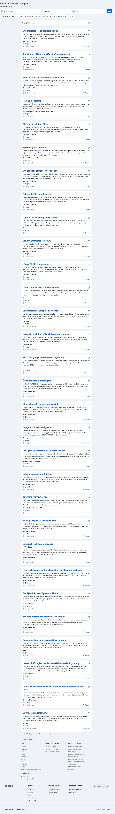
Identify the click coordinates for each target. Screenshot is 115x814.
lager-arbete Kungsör (50, 746)
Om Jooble (30, 789)
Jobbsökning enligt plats (27, 779)
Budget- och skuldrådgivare (37, 427)
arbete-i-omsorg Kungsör (51, 751)
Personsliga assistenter (35, 147)
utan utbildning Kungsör (75, 746)
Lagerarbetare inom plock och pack (40, 310)
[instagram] (99, 786)
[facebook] (94, 786)
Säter (22, 751)
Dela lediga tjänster (54, 789)
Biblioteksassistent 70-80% (37, 240)
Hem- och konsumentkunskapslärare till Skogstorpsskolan (52, 570)
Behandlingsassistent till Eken (38, 474)
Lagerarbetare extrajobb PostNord (40, 217)
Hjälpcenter (30, 798)
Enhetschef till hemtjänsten (37, 194)
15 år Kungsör (72, 764)
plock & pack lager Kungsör (76, 761)
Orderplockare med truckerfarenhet (41, 287)
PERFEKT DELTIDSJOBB (35, 497)
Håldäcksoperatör (32, 100)
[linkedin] (107, 786)
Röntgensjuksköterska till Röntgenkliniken (44, 450)
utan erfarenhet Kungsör (75, 749)
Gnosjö (23, 754)
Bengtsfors (24, 764)
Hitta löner (72, 792)
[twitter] (103, 786)
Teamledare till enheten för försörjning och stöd (47, 54)
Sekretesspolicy (21, 809)
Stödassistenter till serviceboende (40, 31)
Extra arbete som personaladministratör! (43, 77)
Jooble (108, 810)
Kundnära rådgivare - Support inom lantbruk (45, 640)
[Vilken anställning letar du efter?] (20, 11)
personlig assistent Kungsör (76, 754)
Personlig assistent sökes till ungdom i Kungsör (46, 334)
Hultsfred (23, 746)
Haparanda (24, 749)
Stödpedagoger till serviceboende (40, 170)
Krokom (23, 766)
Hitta (109, 11)
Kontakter (30, 792)
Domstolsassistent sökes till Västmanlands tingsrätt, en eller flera (53, 688)
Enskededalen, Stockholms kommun (31, 769)
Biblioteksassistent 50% (35, 124)
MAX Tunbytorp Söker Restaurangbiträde (44, 357)
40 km (75, 11)
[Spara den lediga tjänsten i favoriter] (89, 31)
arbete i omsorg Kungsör (51, 749)
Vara (22, 761)
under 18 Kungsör (73, 756)
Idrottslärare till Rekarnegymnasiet (40, 404)
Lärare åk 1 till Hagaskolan (36, 264)
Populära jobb (24, 776)
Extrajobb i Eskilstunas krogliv (38, 544)
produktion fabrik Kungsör (75, 759)
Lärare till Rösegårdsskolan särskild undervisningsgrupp (51, 663)
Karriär (29, 795)
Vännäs (23, 759)
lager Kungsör (72, 751)
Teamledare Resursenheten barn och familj (44, 616)
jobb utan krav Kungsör (74, 766)
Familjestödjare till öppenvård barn (40, 593)
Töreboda (23, 756)
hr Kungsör (71, 769)
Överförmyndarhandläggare (37, 380)
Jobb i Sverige (31, 801)
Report (86, 46)
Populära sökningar (75, 789)
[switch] (89, 23)
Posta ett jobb (52, 792)
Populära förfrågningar (28, 739)
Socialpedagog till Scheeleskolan (39, 520)
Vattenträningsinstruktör (35, 713)
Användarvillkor (9, 809)
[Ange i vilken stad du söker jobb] (60, 11)
